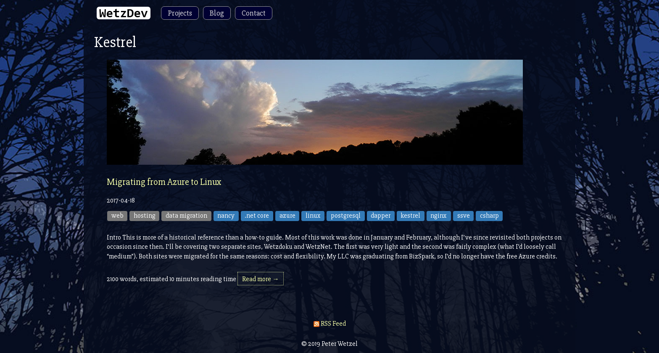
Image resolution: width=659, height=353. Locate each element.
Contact (254, 13)
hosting (145, 215)
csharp (489, 215)
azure (287, 215)
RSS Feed (330, 323)
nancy (226, 215)
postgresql (346, 215)
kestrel (410, 215)
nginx (438, 215)
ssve (463, 215)
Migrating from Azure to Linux (164, 182)
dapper (380, 215)
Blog (217, 13)
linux (313, 215)
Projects (180, 13)
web (117, 215)
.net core (257, 215)
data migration (186, 215)
